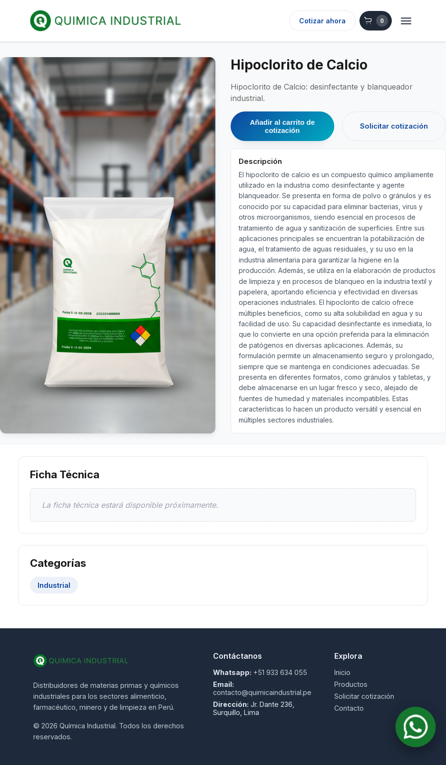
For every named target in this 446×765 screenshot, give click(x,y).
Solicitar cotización (394, 126)
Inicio (342, 672)
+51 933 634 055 (280, 672)
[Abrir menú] (406, 20)
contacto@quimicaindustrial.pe (262, 692)
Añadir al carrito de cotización (282, 126)
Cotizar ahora (322, 21)
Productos (351, 684)
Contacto (349, 708)
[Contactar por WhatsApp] (416, 727)
